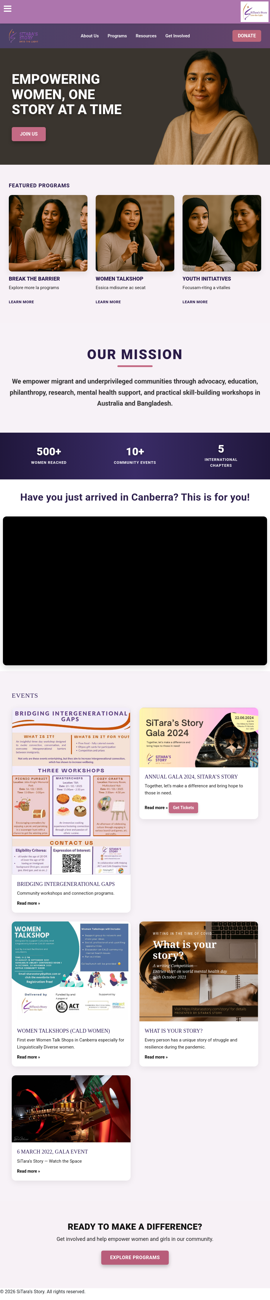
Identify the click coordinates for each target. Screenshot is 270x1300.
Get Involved (177, 36)
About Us (90, 36)
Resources (146, 36)
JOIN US (29, 134)
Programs (117, 36)
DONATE (247, 36)
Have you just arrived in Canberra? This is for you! (135, 497)
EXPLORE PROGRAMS (135, 1257)
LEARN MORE (21, 302)
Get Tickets (183, 807)
